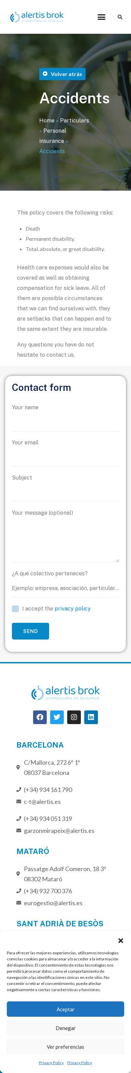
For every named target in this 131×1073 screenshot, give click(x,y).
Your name (65, 417)
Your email (65, 453)
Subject (65, 488)
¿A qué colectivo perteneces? (65, 584)
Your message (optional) (65, 536)
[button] (120, 939)
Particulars (74, 120)
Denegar (66, 1028)
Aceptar (66, 1009)
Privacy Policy (51, 1062)
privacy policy (73, 608)
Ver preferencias (65, 1047)
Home (47, 120)
